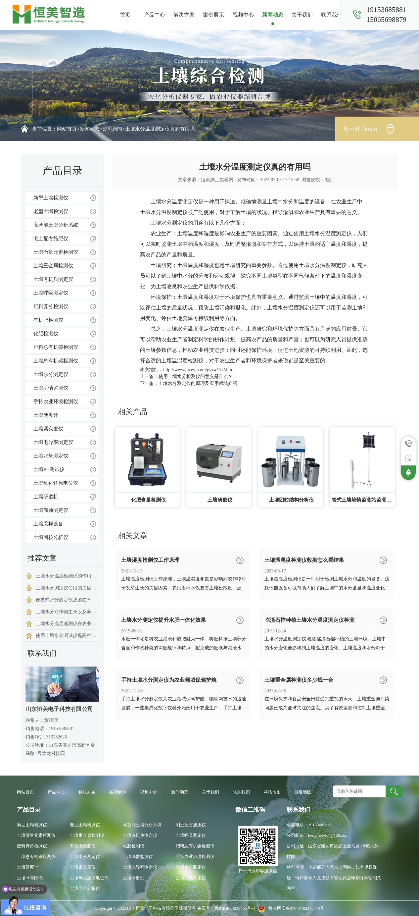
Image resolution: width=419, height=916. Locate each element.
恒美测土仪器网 (217, 179)
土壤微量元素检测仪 (55, 252)
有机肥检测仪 (48, 320)
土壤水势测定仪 (50, 455)
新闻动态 (272, 15)
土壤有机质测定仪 (53, 279)
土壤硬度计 (45, 415)
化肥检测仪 (45, 333)
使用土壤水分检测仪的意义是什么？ (196, 376)
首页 (125, 15)
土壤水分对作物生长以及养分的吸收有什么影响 (67, 611)
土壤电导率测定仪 (53, 442)
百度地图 (302, 791)
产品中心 (154, 15)
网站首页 (67, 129)
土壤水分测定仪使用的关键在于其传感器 (67, 587)
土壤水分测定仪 (50, 374)
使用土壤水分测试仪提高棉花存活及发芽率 (67, 635)
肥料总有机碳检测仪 (55, 347)
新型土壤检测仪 (50, 197)
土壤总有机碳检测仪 (55, 360)
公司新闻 (112, 129)
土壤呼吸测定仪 (50, 293)
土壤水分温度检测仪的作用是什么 (67, 575)
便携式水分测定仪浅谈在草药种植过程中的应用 (67, 599)
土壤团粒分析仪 (50, 537)
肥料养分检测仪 (50, 306)
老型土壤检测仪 (50, 211)
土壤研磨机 (45, 496)
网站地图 (272, 791)
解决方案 (184, 15)
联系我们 (331, 15)
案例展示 (213, 15)
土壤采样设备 (48, 523)
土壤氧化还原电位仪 (55, 483)
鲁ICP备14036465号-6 (235, 908)
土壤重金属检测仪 (53, 265)
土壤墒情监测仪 (50, 388)
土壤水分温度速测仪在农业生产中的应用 (67, 623)
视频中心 (243, 15)
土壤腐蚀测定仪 (50, 510)
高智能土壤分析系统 (55, 225)
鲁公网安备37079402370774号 (290, 908)
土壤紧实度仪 (48, 428)
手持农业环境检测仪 (55, 401)
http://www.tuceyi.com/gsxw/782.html (199, 369)
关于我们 (302, 15)
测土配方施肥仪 (50, 238)
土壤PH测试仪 (49, 469)
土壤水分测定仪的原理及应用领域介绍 (198, 383)
